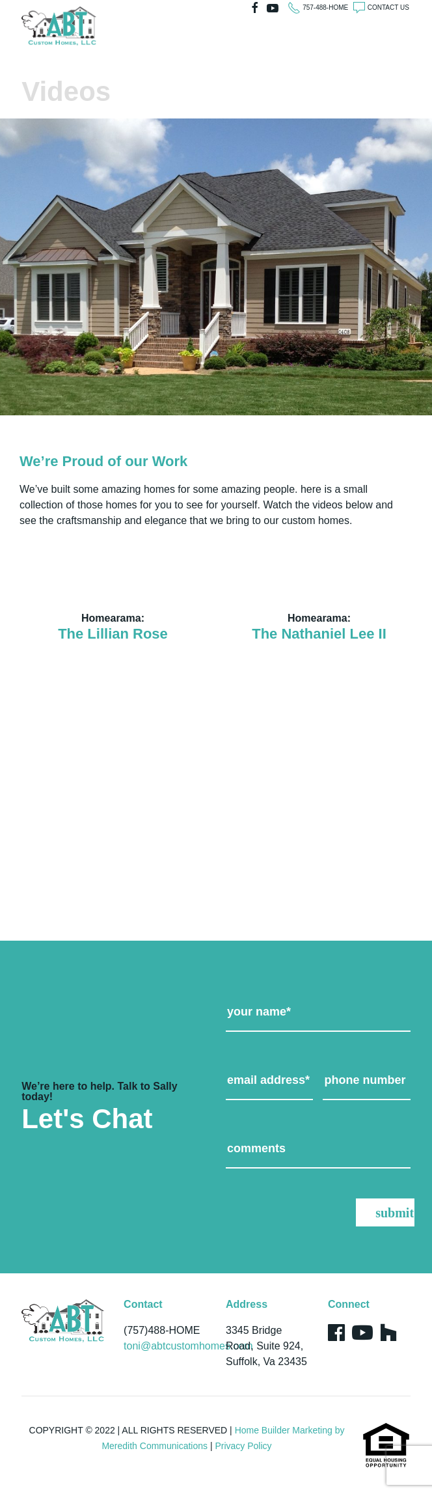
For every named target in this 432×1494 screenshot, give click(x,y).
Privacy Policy (243, 1446)
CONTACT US (388, 7)
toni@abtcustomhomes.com (188, 1345)
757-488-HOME (325, 7)
